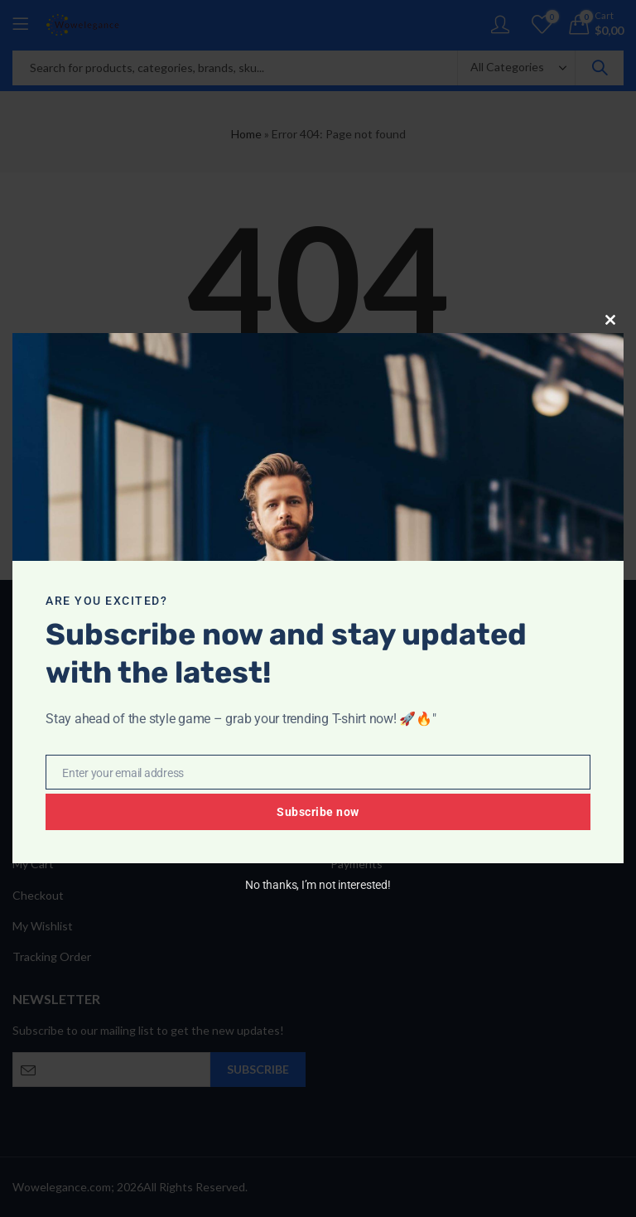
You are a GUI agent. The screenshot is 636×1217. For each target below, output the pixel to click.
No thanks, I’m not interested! (317, 884)
